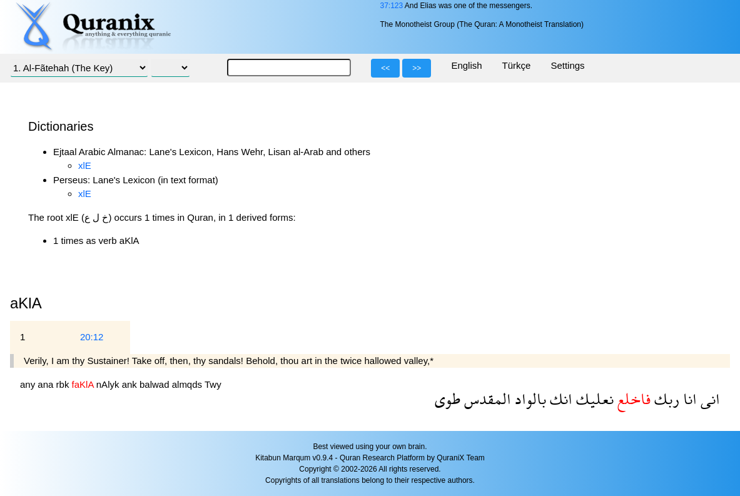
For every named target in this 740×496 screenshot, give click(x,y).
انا (688, 399)
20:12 (92, 337)
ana (47, 384)
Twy (213, 384)
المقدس (485, 399)
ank (130, 384)
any (29, 384)
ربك (665, 399)
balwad (155, 384)
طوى (447, 399)
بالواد (528, 399)
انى (708, 399)
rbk (64, 384)
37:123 (391, 5)
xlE (84, 165)
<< (385, 68)
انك (559, 399)
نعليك (593, 399)
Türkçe (516, 65)
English (466, 65)
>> (416, 68)
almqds (188, 384)
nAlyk (109, 384)
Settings (567, 65)
